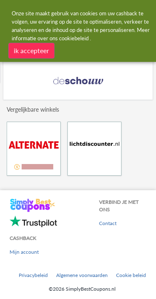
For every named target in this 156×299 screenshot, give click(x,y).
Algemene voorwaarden (82, 275)
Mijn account (24, 252)
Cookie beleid (131, 275)
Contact (107, 223)
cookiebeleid (74, 38)
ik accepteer (31, 50)
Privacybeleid (33, 275)
